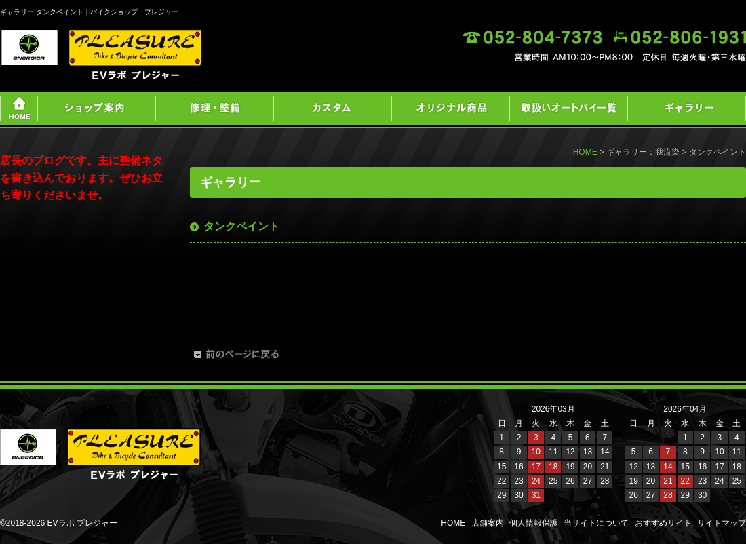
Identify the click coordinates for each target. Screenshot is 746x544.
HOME (585, 152)
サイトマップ (721, 523)
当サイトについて (596, 523)
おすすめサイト (663, 523)
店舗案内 (487, 523)
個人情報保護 (533, 523)
